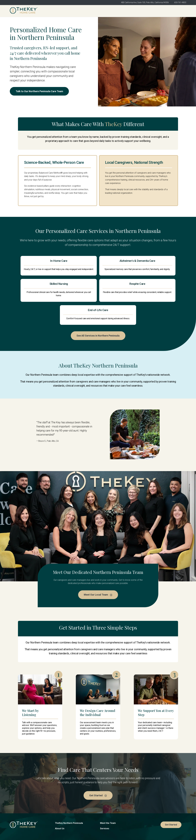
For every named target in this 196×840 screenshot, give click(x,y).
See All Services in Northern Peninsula (98, 317)
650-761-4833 (180, 2)
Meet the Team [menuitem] (120, 11)
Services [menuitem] (140, 11)
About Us (59, 810)
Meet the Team (108, 805)
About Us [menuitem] (100, 11)
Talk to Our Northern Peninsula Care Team (40, 91)
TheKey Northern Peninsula (69, 805)
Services (104, 810)
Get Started (177, 11)
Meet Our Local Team (98, 576)
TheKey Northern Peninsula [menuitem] (74, 11)
